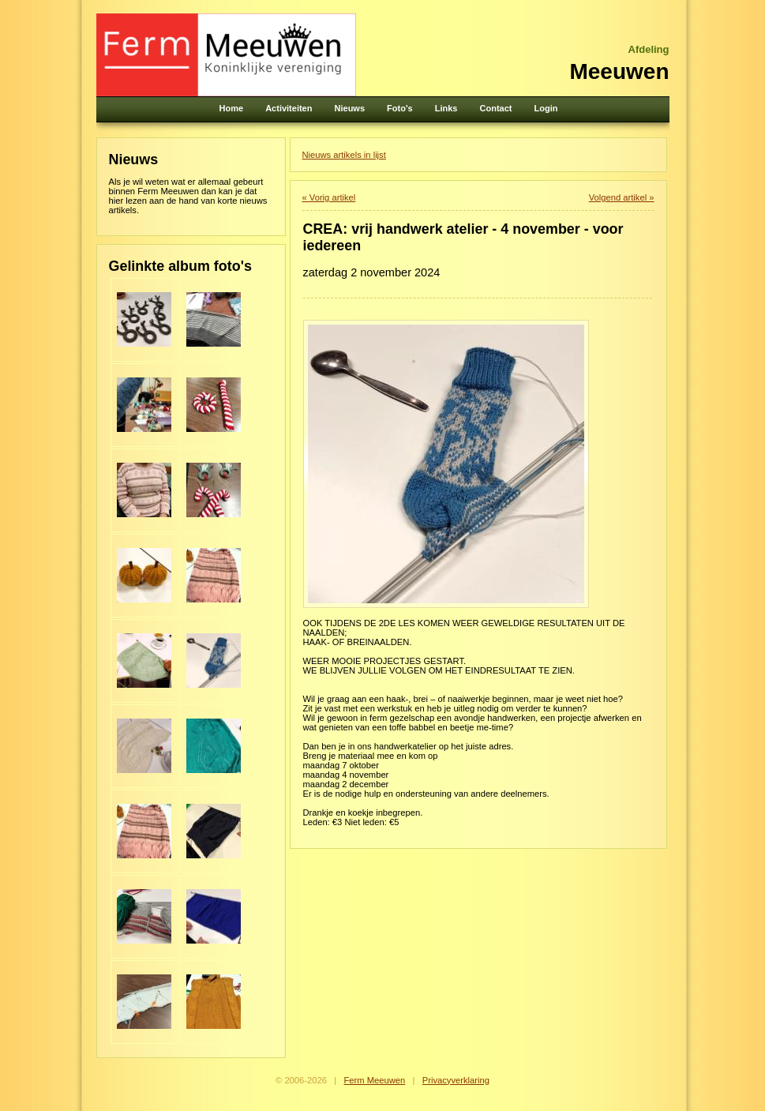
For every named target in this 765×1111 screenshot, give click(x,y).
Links (446, 108)
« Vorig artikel (329, 197)
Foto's (400, 108)
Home (231, 108)
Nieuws (350, 108)
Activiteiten (288, 108)
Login (546, 108)
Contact (496, 108)
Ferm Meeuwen (374, 1080)
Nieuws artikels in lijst (344, 155)
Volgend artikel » (621, 197)
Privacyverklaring (455, 1080)
